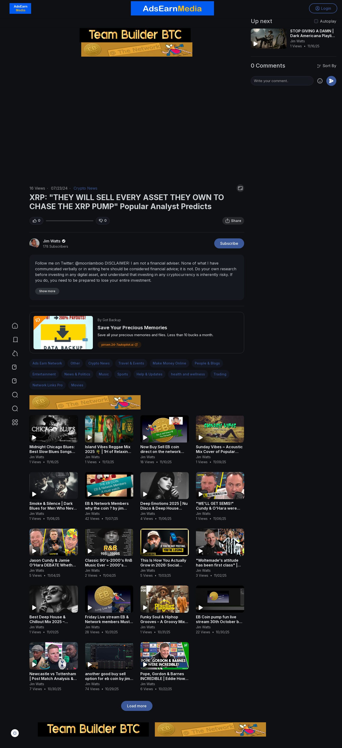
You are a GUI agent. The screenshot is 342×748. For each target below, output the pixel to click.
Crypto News (85, 188)
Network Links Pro (48, 385)
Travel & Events (131, 363)
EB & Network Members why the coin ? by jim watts (107, 508)
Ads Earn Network (47, 363)
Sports (122, 374)
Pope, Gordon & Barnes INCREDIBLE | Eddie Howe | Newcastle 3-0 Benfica (163, 678)
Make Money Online (169, 363)
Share (233, 220)
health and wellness (188, 374)
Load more (137, 706)
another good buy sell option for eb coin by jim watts (107, 678)
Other (75, 363)
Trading (220, 374)
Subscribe (229, 243)
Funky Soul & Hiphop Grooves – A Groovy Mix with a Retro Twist (162, 622)
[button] (12, 408)
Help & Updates (149, 374)
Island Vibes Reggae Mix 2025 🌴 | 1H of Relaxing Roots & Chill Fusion (107, 451)
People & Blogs (207, 363)
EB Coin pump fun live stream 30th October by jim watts (218, 622)
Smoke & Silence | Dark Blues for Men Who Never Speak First (53, 508)
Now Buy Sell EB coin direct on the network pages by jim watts (160, 451)
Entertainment (44, 374)
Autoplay (328, 21)
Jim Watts (54, 241)
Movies (77, 385)
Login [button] (323, 8)
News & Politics (77, 374)
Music (104, 374)
